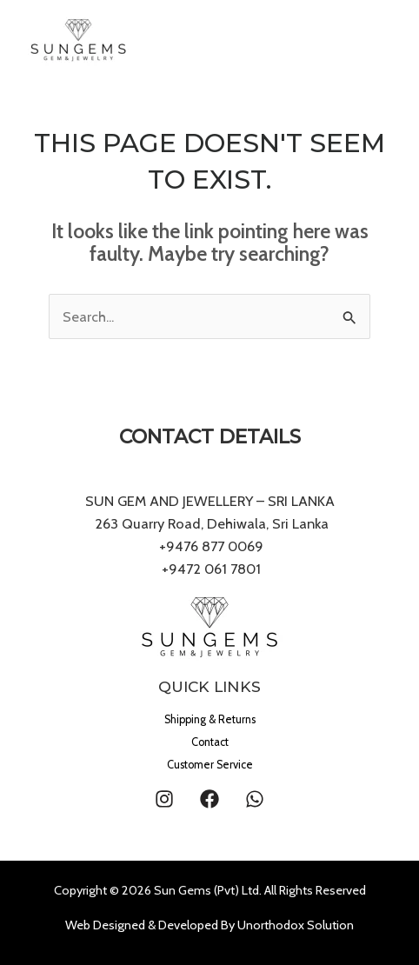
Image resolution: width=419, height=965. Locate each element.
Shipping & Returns (210, 719)
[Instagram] (164, 799)
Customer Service (210, 764)
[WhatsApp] (254, 799)
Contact (210, 742)
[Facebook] (209, 799)
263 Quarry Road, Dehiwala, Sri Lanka (210, 523)
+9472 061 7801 (211, 568)
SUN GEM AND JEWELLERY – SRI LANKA (210, 500)
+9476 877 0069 (209, 546)
